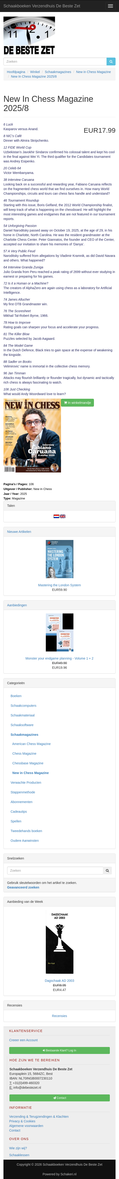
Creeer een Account (23, 1040)
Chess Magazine (23, 753)
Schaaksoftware (22, 725)
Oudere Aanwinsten (25, 840)
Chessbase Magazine (27, 763)
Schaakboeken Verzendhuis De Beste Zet (41, 6)
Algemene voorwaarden (26, 1126)
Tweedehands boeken (26, 831)
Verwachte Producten (26, 782)
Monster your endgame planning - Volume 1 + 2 (59, 658)
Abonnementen (21, 802)
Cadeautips (19, 811)
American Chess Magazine (31, 744)
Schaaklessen (19, 1155)
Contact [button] (59, 1098)
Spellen (16, 821)
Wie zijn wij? (18, 1148)
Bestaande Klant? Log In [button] (59, 1050)
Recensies (59, 1016)
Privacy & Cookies (22, 1121)
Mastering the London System (59, 585)
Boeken (16, 696)
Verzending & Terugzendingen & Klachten (39, 1116)
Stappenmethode (23, 792)
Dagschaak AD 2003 (59, 980)
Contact (14, 1130)
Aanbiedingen (17, 605)
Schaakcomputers (23, 705)
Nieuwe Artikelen (19, 532)
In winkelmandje (77, 403)
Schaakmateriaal (23, 715)
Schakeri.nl (68, 1174)
